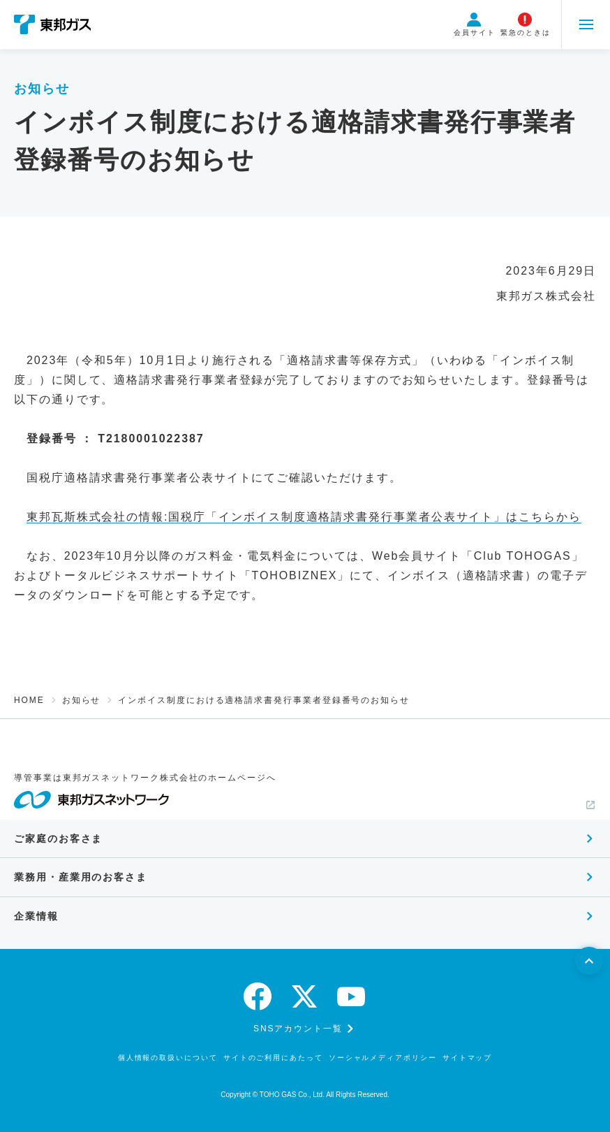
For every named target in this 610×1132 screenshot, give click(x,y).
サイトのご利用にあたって (273, 1057)
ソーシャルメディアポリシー (383, 1057)
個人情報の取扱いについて (168, 1057)
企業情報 (36, 916)
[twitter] (305, 996)
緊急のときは (525, 24)
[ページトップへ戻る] (589, 961)
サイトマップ (467, 1057)
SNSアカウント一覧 (298, 1028)
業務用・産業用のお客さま (80, 877)
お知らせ (81, 700)
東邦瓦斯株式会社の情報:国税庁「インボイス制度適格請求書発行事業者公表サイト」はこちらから (304, 517)
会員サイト (475, 24)
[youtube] (351, 996)
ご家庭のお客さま (58, 838)
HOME (29, 700)
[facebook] (258, 996)
